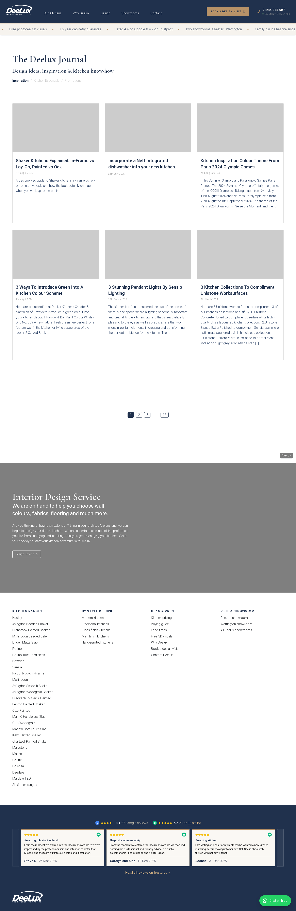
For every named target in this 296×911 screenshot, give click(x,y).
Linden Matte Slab (25, 642)
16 (164, 415)
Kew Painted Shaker (26, 735)
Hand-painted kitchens (97, 642)
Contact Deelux (162, 655)
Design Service (26, 554)
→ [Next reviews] (280, 848)
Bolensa (18, 766)
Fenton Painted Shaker (28, 704)
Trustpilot (194, 823)
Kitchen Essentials (46, 80)
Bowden (18, 661)
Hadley (17, 618)
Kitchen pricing (161, 618)
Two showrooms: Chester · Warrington (216, 29)
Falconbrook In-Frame (28, 673)
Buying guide (160, 624)
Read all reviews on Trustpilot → (148, 872)
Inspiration (20, 80)
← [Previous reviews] (15, 848)
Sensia (17, 667)
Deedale (18, 772)
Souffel (17, 760)
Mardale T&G (21, 778)
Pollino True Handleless (28, 655)
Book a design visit (228, 11)
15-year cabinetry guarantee (83, 29)
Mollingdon (20, 680)
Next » (286, 455)
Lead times (159, 630)
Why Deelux (81, 13)
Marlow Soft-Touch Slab (29, 729)
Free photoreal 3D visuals (30, 29)
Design (105, 13)
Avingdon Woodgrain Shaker (32, 692)
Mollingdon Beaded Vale (29, 636)
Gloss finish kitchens (96, 630)
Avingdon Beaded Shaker (30, 624)
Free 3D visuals (161, 636)
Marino (17, 754)
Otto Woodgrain (23, 723)
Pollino (17, 649)
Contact (156, 13)
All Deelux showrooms (236, 630)
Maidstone (19, 747)
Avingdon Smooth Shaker (30, 686)
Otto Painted (21, 710)
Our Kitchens (53, 13)
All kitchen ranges (24, 785)
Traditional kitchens (95, 624)
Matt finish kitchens (95, 636)
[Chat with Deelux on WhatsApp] (275, 900)
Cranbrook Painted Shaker (31, 630)
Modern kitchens (93, 618)
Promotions (73, 80)
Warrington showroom (236, 624)
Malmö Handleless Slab (29, 717)
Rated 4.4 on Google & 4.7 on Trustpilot (146, 29)
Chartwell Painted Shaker (30, 741)
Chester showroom (234, 618)
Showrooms (130, 13)
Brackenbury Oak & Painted (31, 698)
